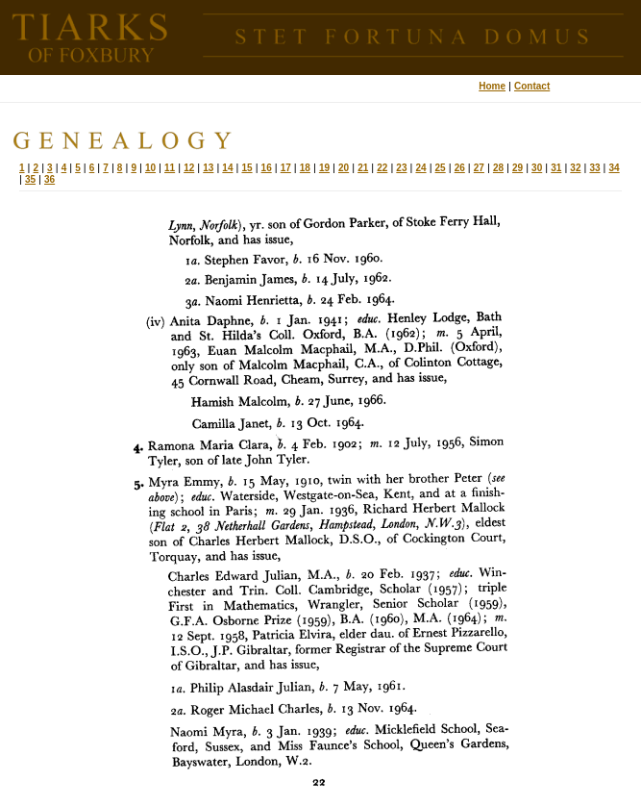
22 (382, 168)
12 (189, 168)
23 (401, 168)
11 (169, 168)
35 (30, 179)
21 (362, 168)
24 (420, 168)
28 (498, 168)
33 (594, 168)
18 (305, 168)
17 (286, 168)
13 (208, 168)
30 (536, 168)
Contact (532, 86)
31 (556, 168)
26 (460, 168)
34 (614, 168)
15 (246, 168)
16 (266, 168)
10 (150, 168)
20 (343, 168)
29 (517, 168)
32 (575, 168)
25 (440, 168)
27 (479, 168)
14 (227, 168)
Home (492, 86)
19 (324, 168)
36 (49, 179)
